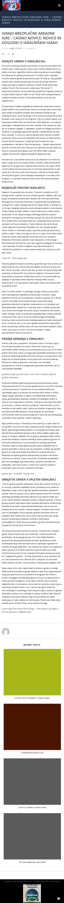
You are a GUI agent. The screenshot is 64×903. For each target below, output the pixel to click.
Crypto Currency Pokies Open (32, 808)
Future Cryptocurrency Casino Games (32, 698)
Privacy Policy (55, 881)
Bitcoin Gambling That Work (32, 862)
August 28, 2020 (16, 48)
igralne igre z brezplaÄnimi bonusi (18, 473)
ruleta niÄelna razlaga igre (14, 258)
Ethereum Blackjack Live (32, 753)
